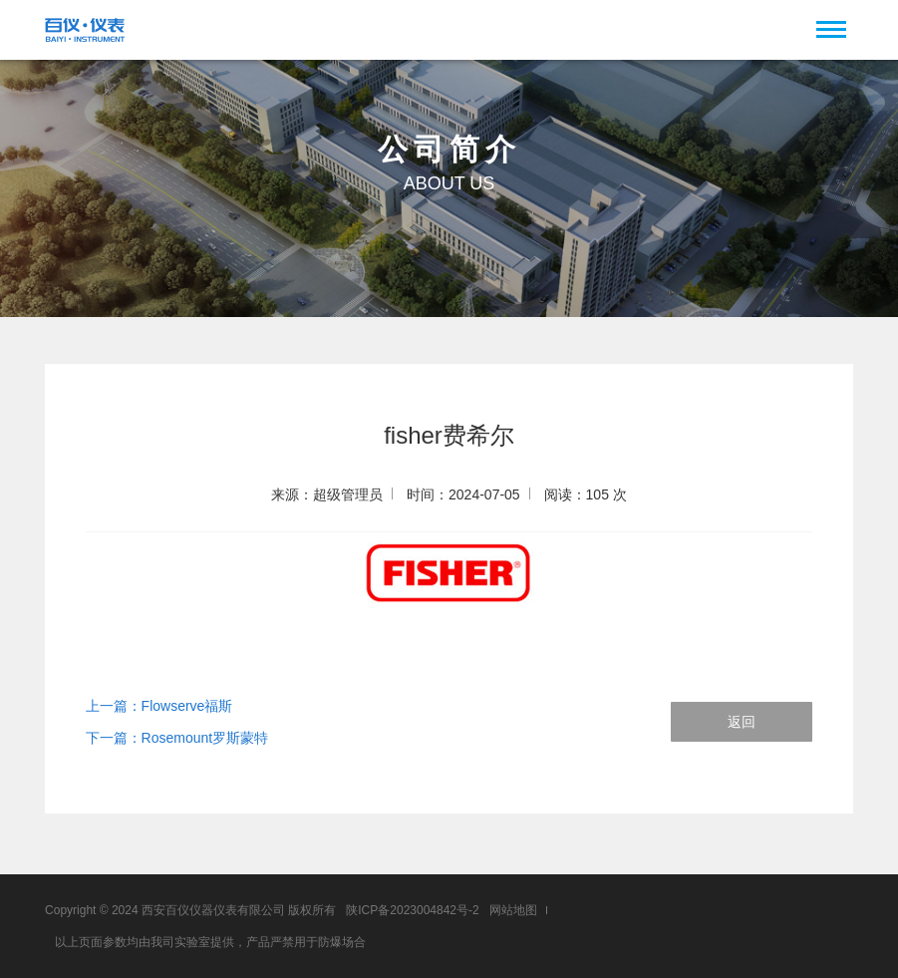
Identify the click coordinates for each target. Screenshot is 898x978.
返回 (741, 722)
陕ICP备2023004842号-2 (412, 910)
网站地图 (513, 910)
